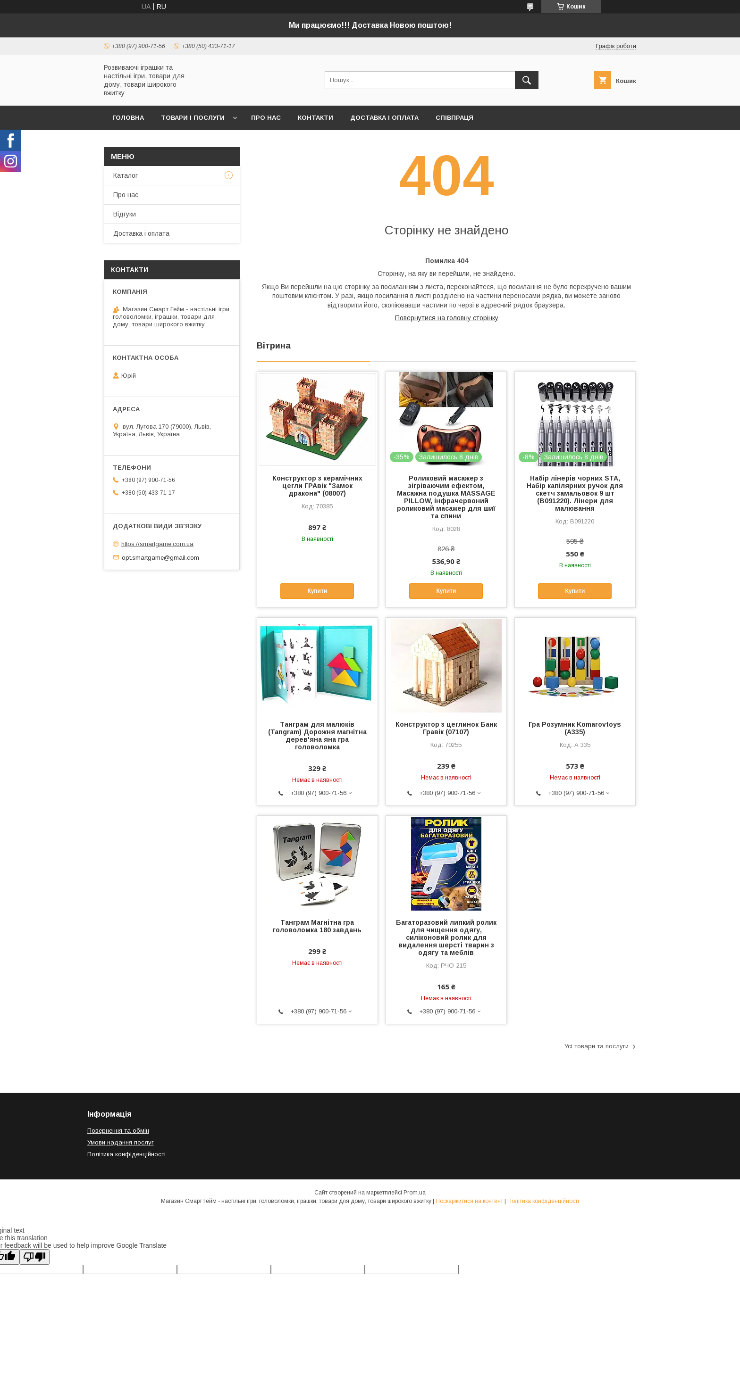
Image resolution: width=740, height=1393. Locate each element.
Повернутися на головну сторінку (446, 318)
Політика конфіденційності (126, 1154)
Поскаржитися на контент (469, 1201)
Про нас (266, 117)
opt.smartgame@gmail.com (160, 557)
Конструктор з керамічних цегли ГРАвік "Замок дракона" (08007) (317, 485)
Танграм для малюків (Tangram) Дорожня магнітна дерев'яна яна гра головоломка (317, 736)
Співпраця (454, 117)
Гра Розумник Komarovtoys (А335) (575, 728)
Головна (128, 117)
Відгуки (124, 214)
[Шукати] (526, 80)
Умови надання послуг (120, 1142)
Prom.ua (415, 1192)
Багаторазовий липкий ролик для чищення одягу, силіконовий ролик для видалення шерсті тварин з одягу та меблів (446, 937)
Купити (317, 591)
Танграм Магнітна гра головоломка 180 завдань (317, 926)
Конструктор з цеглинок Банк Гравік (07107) (446, 728)
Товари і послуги (193, 117)
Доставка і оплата (384, 117)
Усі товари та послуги (596, 1046)
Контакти (315, 117)
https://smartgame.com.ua (157, 543)
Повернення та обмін (118, 1130)
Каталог (125, 175)
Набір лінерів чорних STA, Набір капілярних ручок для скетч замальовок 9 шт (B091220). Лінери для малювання (575, 493)
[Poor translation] (34, 1257)
